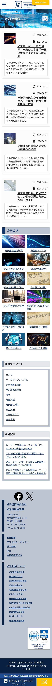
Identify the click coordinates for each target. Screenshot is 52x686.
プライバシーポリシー (18, 542)
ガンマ (9, 374)
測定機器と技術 (13, 384)
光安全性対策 (12, 404)
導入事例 (11, 546)
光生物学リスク (15, 576)
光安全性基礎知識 (16, 572)
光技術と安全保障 (16, 620)
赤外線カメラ (12, 414)
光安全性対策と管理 (17, 598)
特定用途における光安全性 (20, 603)
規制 (8, 394)
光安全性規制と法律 (17, 589)
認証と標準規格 (15, 585)
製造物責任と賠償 (16, 611)
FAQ (9, 550)
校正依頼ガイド (14, 555)
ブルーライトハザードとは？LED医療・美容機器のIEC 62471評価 (25, 463)
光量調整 (10, 399)
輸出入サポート (15, 616)
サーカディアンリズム (17, 379)
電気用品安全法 (13, 389)
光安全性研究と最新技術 (19, 607)
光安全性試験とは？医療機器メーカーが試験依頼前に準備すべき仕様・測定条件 (26, 471)
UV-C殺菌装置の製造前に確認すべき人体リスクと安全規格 (25, 455)
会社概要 (11, 537)
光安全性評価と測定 (17, 580)
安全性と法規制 (15, 594)
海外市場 (10, 419)
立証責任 (10, 409)
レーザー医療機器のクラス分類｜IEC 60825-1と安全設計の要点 (24, 446)
